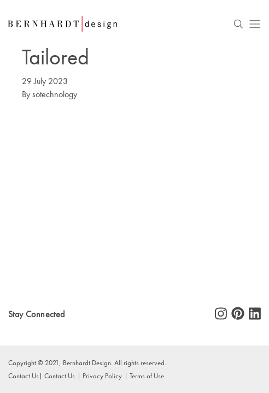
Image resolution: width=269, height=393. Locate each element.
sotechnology (54, 94)
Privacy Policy (102, 375)
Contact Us (23, 375)
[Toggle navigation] (254, 24)
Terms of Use (147, 375)
